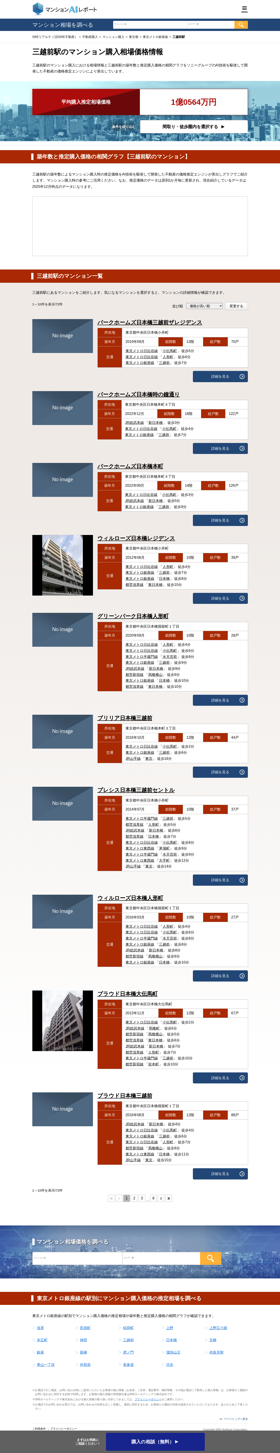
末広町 (42, 1340)
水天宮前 (170, 657)
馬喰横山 (155, 675)
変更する (236, 306)
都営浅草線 (134, 585)
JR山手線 (133, 758)
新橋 (83, 1352)
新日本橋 (155, 423)
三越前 (164, 363)
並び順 (177, 306)
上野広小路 (218, 1328)
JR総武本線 (134, 423)
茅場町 (164, 848)
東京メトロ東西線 (140, 848)
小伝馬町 (170, 351)
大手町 (164, 860)
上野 (169, 1328)
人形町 (168, 357)
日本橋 (164, 579)
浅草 (40, 1328)
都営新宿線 (134, 675)
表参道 (128, 1365)
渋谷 (169, 1365)
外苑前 (85, 1365)
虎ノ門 (128, 1352)
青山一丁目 (46, 1365)
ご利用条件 (39, 1428)
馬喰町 (154, 1028)
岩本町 (153, 1064)
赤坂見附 (216, 1352)
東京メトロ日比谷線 (142, 351)
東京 (148, 758)
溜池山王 (173, 1352)
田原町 (85, 1328)
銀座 (40, 1352)
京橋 (212, 1340)
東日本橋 (155, 585)
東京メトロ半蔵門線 (142, 657)
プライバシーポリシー (148, 1399)
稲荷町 (128, 1328)
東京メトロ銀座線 (140, 363)
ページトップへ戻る (236, 1418)
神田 (83, 1340)
